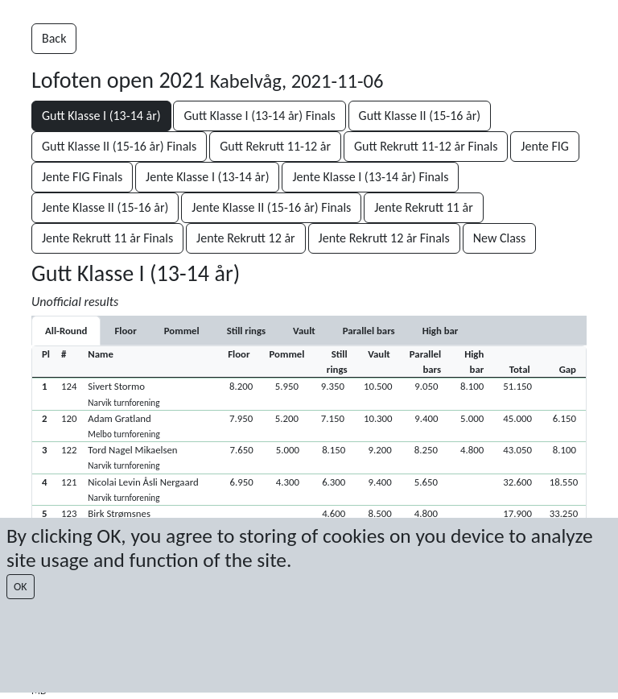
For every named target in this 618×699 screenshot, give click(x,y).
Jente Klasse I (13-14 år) (207, 176)
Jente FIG (545, 146)
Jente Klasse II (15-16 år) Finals (271, 207)
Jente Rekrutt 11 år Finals (107, 238)
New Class (499, 238)
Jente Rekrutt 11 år (423, 207)
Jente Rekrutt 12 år (245, 238)
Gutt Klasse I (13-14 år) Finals (259, 115)
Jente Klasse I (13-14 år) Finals (370, 176)
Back (54, 38)
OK (20, 587)
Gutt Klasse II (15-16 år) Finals (119, 146)
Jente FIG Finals (82, 176)
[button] (309, 393)
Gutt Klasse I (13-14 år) (101, 115)
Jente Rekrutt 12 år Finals (384, 238)
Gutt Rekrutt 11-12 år (275, 146)
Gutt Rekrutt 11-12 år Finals (426, 146)
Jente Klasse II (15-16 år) (105, 207)
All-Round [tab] (66, 331)
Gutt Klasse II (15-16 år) (420, 115)
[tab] (125, 330)
